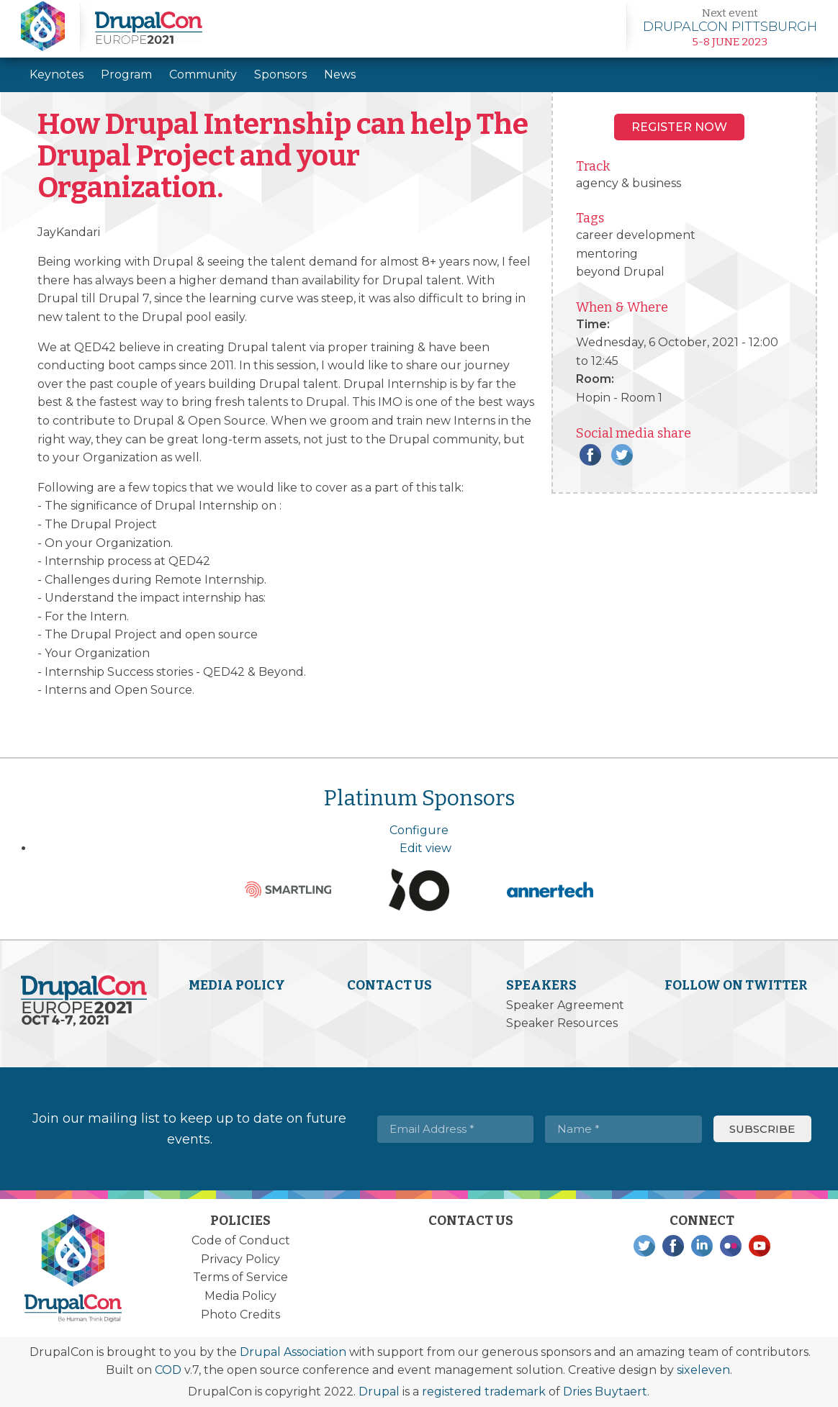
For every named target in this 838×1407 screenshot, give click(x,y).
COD (168, 1370)
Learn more (730, 27)
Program (126, 74)
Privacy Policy (240, 1259)
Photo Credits (240, 1314)
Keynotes (57, 74)
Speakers (541, 985)
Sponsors (280, 74)
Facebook (590, 454)
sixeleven (703, 1370)
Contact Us (389, 985)
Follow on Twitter (736, 985)
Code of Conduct (241, 1240)
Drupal (379, 1391)
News (340, 74)
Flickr (730, 1245)
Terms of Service (240, 1277)
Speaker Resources (562, 1023)
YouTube (759, 1245)
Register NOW (679, 127)
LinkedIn (702, 1245)
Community (203, 74)
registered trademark (484, 1391)
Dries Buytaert (605, 1391)
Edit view (425, 848)
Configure (419, 830)
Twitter (622, 454)
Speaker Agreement (565, 1005)
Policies (240, 1221)
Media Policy (237, 985)
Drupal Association (293, 1352)
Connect (702, 1221)
